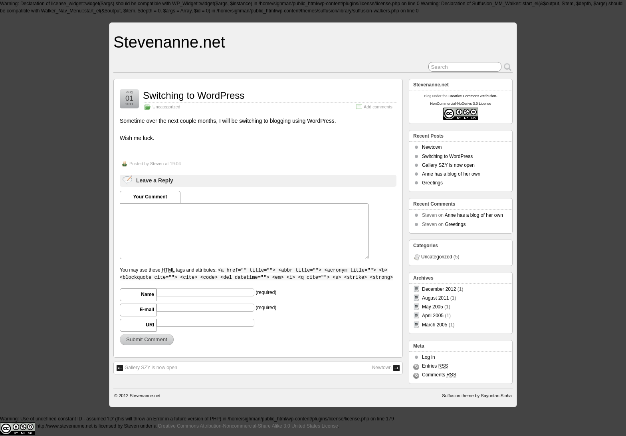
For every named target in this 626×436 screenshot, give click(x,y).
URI (150, 325)
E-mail (147, 309)
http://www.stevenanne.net (64, 426)
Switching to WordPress (193, 95)
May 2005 (432, 307)
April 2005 (433, 315)
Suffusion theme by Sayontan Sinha (477, 395)
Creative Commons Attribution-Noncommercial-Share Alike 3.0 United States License (248, 426)
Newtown (382, 367)
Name (147, 294)
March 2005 (434, 325)
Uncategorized (166, 106)
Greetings (432, 183)
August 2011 (435, 298)
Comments (439, 375)
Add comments (378, 106)
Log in (428, 357)
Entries (435, 366)
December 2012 (439, 289)
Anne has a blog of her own (451, 174)
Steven (157, 163)
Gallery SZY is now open (151, 367)
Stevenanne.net (169, 42)
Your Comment (150, 197)
